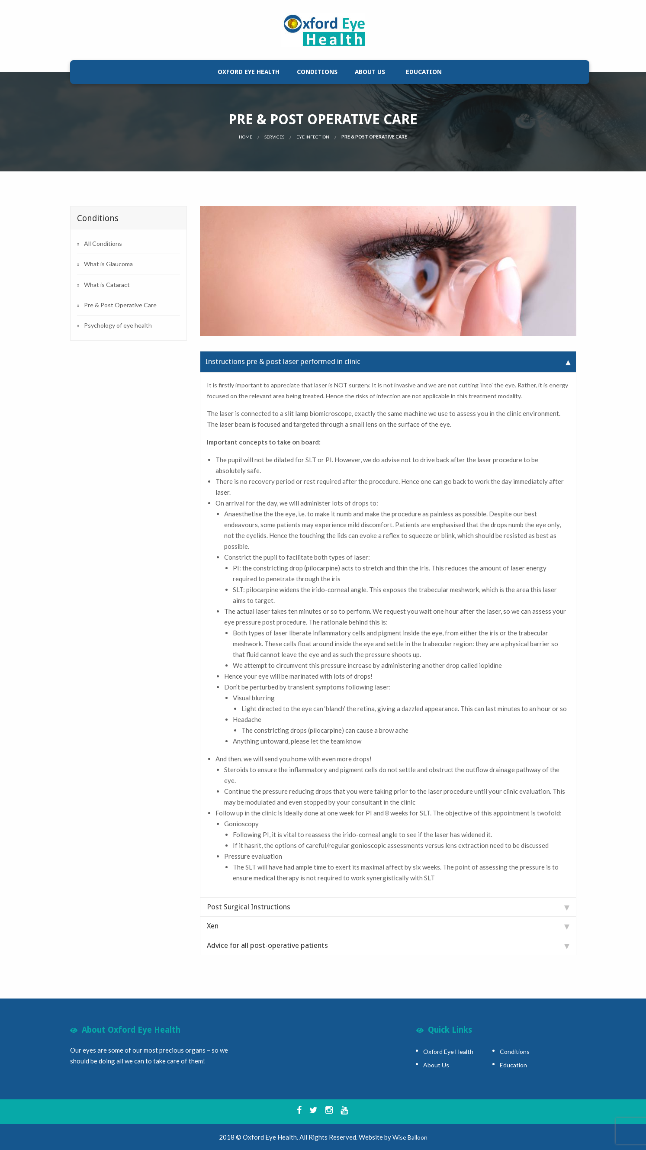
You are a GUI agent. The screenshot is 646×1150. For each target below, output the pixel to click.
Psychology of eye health (118, 325)
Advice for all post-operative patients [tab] (388, 945)
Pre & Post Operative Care (120, 305)
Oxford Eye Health (249, 71)
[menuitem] (248, 72)
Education (424, 71)
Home (245, 136)
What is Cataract (107, 284)
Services (274, 136)
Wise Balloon (409, 1137)
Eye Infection (312, 136)
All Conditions (103, 243)
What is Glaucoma (108, 263)
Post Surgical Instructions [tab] (388, 906)
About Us (370, 71)
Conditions (317, 71)
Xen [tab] (388, 925)
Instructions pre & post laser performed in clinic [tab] (388, 361)
